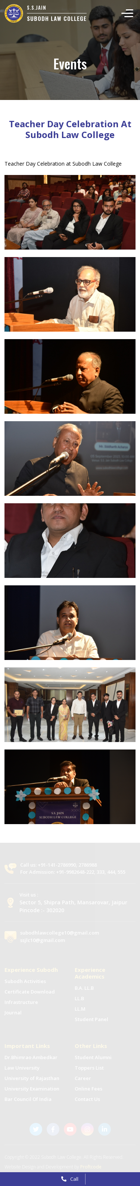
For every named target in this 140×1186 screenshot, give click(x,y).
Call (69, 1179)
